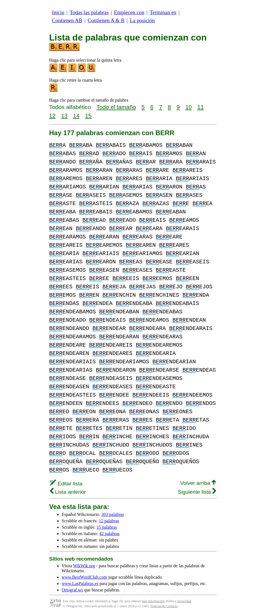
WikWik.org (84, 565)
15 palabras (107, 527)
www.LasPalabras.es (80, 583)
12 (52, 115)
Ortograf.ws (72, 590)
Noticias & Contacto (164, 606)
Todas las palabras (89, 12)
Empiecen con (129, 12)
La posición (142, 20)
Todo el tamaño (116, 107)
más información (153, 601)
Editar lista (66, 484)
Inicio (58, 12)
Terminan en (163, 12)
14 (76, 115)
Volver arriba (198, 483)
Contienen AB (67, 20)
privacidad (184, 601)
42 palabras (109, 533)
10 (188, 107)
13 (64, 115)
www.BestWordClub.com (84, 577)
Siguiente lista (197, 492)
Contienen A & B (105, 20)
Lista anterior (68, 492)
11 (200, 107)
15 (88, 115)
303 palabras (112, 514)
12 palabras (109, 520)
